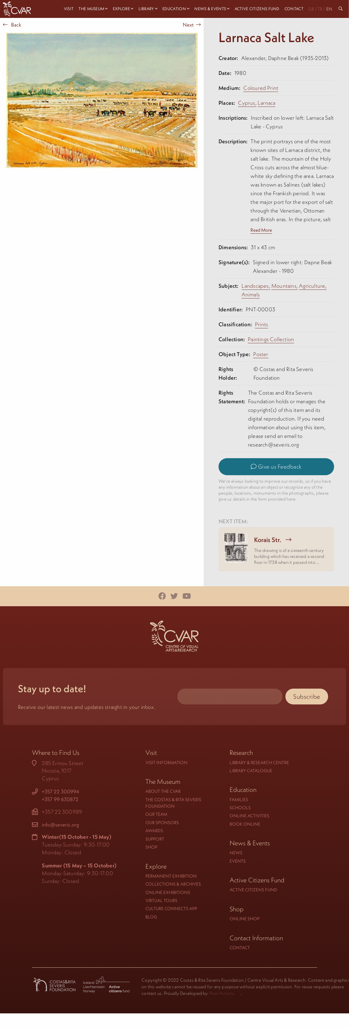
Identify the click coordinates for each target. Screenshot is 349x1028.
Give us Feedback (276, 466)
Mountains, (284, 285)
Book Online (245, 824)
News (236, 852)
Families (239, 799)
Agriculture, (312, 285)
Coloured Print (260, 87)
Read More (261, 230)
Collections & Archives (173, 884)
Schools (240, 807)
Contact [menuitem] (294, 8)
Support (154, 839)
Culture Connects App (171, 908)
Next (192, 24)
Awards (154, 830)
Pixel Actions (221, 993)
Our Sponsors (162, 822)
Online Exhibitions (167, 892)
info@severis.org (60, 824)
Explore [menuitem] (121, 8)
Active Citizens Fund (253, 889)
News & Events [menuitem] (210, 8)
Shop (151, 847)
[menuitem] (341, 8)
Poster (260, 354)
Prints (261, 324)
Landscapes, (256, 285)
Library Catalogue (251, 770)
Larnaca (266, 102)
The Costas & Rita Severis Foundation (173, 803)
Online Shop (244, 918)
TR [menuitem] (320, 9)
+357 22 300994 (60, 791)
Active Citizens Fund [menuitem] (257, 8)
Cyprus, (247, 102)
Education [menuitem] (174, 8)
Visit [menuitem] (69, 8)
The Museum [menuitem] (91, 8)
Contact (240, 947)
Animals (251, 294)
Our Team (156, 814)
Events (238, 861)
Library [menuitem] (146, 8)
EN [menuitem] (329, 9)
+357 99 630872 (60, 799)
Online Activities (249, 815)
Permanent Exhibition (171, 876)
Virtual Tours (161, 900)
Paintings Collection (271, 339)
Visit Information (166, 762)
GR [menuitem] (311, 9)
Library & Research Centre (259, 762)
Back (12, 24)
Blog (151, 917)
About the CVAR (163, 791)
